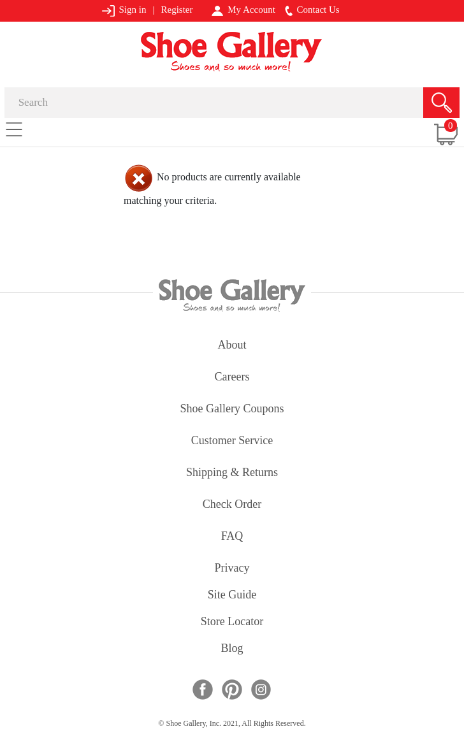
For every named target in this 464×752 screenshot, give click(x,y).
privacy (232, 568)
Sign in (124, 10)
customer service (232, 441)
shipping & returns (232, 473)
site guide (232, 595)
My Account (243, 10)
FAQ (232, 536)
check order (232, 505)
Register (176, 9)
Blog (232, 649)
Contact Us (312, 10)
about (232, 345)
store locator (232, 622)
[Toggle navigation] (14, 128)
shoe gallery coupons (232, 409)
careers (232, 377)
